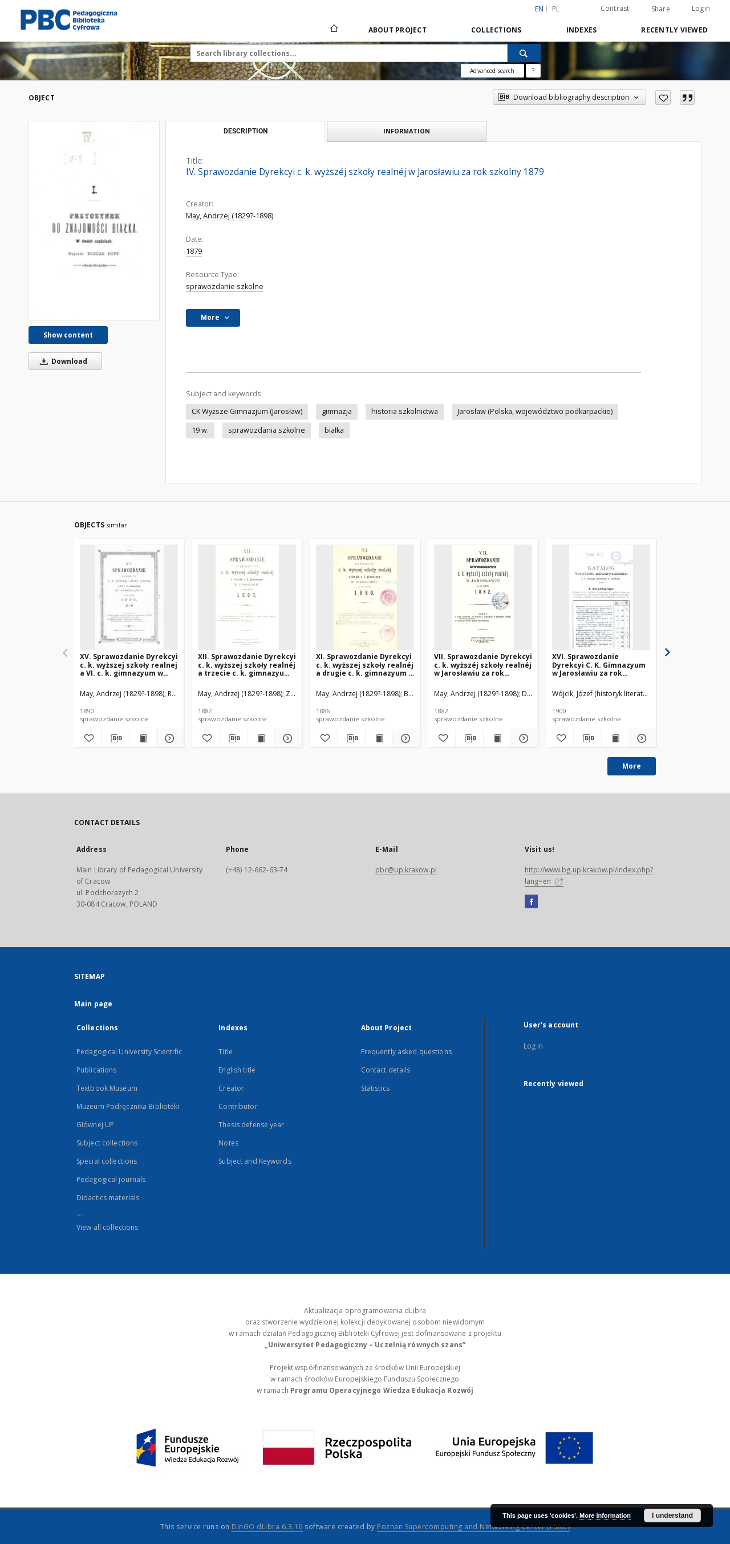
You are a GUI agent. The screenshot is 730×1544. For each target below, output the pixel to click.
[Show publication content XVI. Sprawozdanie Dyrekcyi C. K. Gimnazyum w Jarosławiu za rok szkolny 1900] (615, 738)
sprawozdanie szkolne (224, 286)
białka (334, 430)
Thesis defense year (251, 1124)
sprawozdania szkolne (266, 430)
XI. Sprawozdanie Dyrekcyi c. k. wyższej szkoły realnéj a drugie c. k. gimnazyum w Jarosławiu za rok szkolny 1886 (365, 664)
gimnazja (337, 411)
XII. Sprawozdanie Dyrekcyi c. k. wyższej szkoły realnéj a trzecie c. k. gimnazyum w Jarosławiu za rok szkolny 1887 (247, 664)
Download (61, 361)
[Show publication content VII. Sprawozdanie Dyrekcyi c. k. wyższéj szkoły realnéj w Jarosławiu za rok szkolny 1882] (497, 738)
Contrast (615, 8)
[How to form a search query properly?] (533, 71)
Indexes (581, 30)
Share (660, 9)
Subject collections (106, 1143)
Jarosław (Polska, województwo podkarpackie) (535, 411)
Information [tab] (406, 131)
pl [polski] (556, 9)
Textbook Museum (106, 1088)
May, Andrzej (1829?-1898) (229, 216)
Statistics (375, 1088)
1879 (194, 251)
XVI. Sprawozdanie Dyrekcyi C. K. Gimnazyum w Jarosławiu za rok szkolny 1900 (599, 664)
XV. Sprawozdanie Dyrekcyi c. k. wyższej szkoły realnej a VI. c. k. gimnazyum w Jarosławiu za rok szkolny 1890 (129, 664)
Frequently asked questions (406, 1052)
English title (237, 1070)
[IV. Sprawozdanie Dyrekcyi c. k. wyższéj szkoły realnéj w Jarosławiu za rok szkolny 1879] (94, 220)
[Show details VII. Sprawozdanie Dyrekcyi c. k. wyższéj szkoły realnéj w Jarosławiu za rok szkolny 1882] (522, 738)
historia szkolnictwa (404, 411)
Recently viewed (674, 30)
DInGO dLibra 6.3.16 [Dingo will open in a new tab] (267, 1526)
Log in (534, 1046)
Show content (68, 335)
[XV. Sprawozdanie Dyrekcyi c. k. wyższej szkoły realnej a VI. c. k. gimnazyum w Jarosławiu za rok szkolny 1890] (128, 598)
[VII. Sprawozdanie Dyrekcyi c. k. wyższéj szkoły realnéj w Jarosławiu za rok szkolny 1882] (483, 598)
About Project (397, 30)
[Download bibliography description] (115, 738)
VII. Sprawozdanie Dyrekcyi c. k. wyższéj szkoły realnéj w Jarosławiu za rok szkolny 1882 (483, 664)
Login (701, 8)
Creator (231, 1088)
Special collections (106, 1161)
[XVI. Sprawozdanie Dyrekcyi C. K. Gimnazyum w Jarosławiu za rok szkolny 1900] (601, 598)
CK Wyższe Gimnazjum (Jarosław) (247, 411)
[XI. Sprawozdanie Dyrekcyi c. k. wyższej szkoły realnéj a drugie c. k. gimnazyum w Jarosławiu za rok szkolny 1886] (365, 598)
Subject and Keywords (254, 1161)
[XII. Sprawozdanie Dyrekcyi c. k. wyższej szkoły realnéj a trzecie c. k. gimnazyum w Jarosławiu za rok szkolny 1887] (246, 598)
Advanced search (492, 71)
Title (225, 1052)
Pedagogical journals (110, 1179)
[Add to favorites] (663, 97)
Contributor (237, 1106)
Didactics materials (107, 1197)
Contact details (386, 1070)
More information (605, 1515)
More (631, 766)
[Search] (524, 53)
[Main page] (333, 29)
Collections (496, 30)
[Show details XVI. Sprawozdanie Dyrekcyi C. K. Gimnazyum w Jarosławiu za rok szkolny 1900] (640, 738)
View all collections (107, 1227)
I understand (672, 1515)
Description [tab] (245, 131)
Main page (93, 1004)
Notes (228, 1143)
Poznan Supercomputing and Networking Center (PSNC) (473, 1526)
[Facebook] (531, 902)
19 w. (200, 430)
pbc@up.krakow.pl (406, 870)
